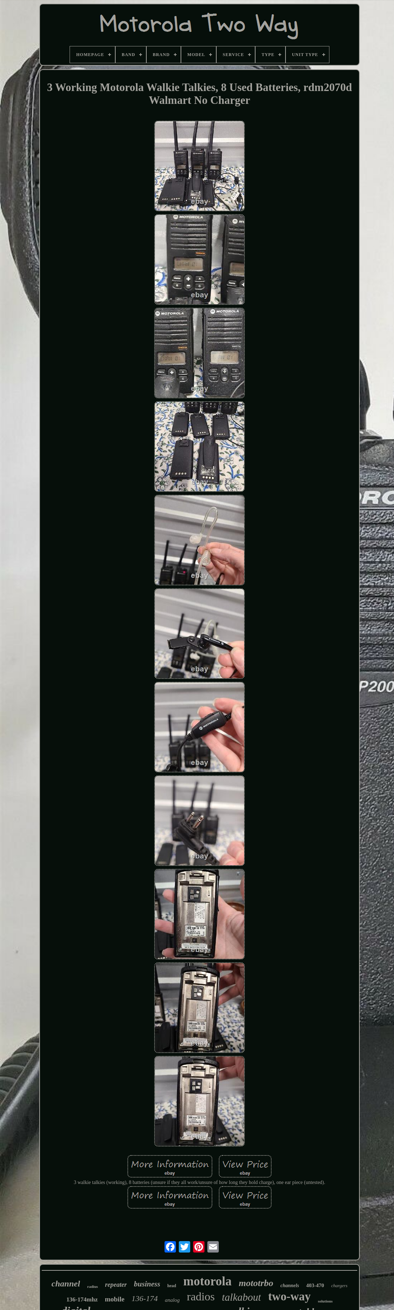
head (171, 1285)
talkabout (241, 1297)
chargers (339, 1285)
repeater (116, 1284)
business (147, 1284)
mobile (115, 1299)
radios (201, 1296)
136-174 (145, 1298)
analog (172, 1300)
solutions (325, 1301)
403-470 (315, 1285)
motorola (207, 1281)
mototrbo (256, 1283)
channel (65, 1283)
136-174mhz (82, 1299)
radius (92, 1286)
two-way (289, 1296)
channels (290, 1285)
